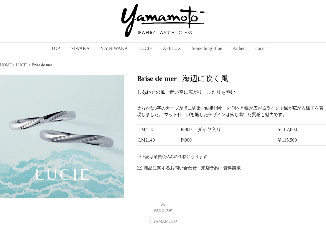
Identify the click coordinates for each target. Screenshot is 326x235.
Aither (239, 48)
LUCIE (145, 48)
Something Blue (207, 48)
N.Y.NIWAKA (114, 48)
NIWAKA (80, 48)
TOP (55, 48)
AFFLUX (172, 48)
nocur (260, 48)
